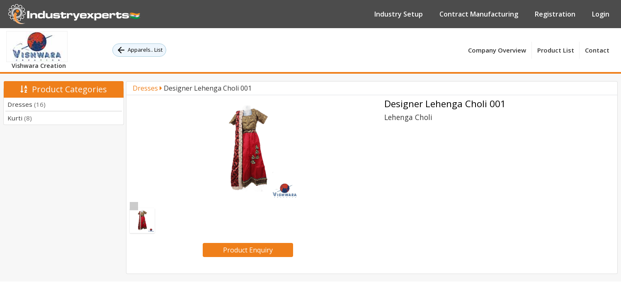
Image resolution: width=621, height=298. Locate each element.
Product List (555, 50)
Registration (555, 14)
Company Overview (497, 50)
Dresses (26, 104)
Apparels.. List (139, 50)
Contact (597, 50)
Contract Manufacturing (478, 14)
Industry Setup (398, 14)
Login (600, 14)
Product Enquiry (248, 250)
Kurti (19, 118)
